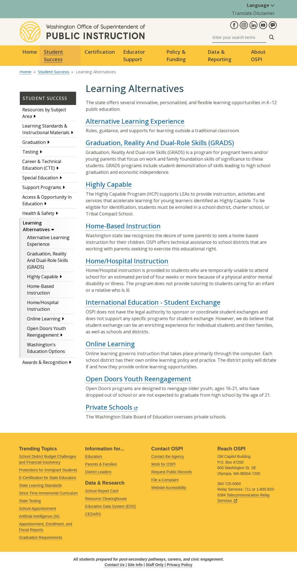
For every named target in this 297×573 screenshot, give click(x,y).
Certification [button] (100, 51)
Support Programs (41, 187)
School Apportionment (37, 509)
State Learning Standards (40, 485)
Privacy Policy (179, 565)
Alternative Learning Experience (135, 121)
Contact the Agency (167, 457)
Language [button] (261, 5)
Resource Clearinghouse (106, 499)
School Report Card (101, 491)
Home (29, 51)
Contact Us (115, 565)
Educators (93, 457)
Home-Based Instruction (123, 225)
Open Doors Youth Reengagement (138, 378)
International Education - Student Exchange (153, 302)
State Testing (30, 501)
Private (111, 407)
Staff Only (155, 565)
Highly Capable (42, 277)
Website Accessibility (168, 488)
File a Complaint (165, 480)
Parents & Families (101, 464)
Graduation (34, 142)
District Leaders (98, 472)
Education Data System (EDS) (110, 506)
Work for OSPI (163, 464)
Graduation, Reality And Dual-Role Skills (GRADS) (47, 260)
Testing (30, 152)
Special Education (40, 178)
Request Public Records (171, 472)
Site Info (135, 565)
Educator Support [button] (134, 55)
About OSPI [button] (258, 55)
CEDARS (93, 514)
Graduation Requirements (40, 538)
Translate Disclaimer (253, 13)
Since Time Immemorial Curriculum (48, 493)
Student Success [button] (53, 55)
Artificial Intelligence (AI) (39, 516)
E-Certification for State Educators (47, 478)
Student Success (53, 71)
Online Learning (43, 319)
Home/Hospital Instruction (127, 260)
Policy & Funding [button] (176, 55)
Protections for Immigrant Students (48, 470)
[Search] (239, 37)
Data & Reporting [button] (219, 55)
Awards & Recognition (45, 362)
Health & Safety (38, 213)
